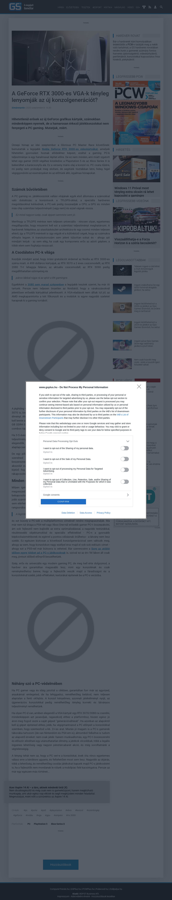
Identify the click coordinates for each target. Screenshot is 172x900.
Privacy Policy (103, 513)
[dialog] (86, 450)
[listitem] (86, 441)
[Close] (140, 388)
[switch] (125, 448)
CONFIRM (63, 501)
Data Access (86, 513)
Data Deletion (68, 513)
